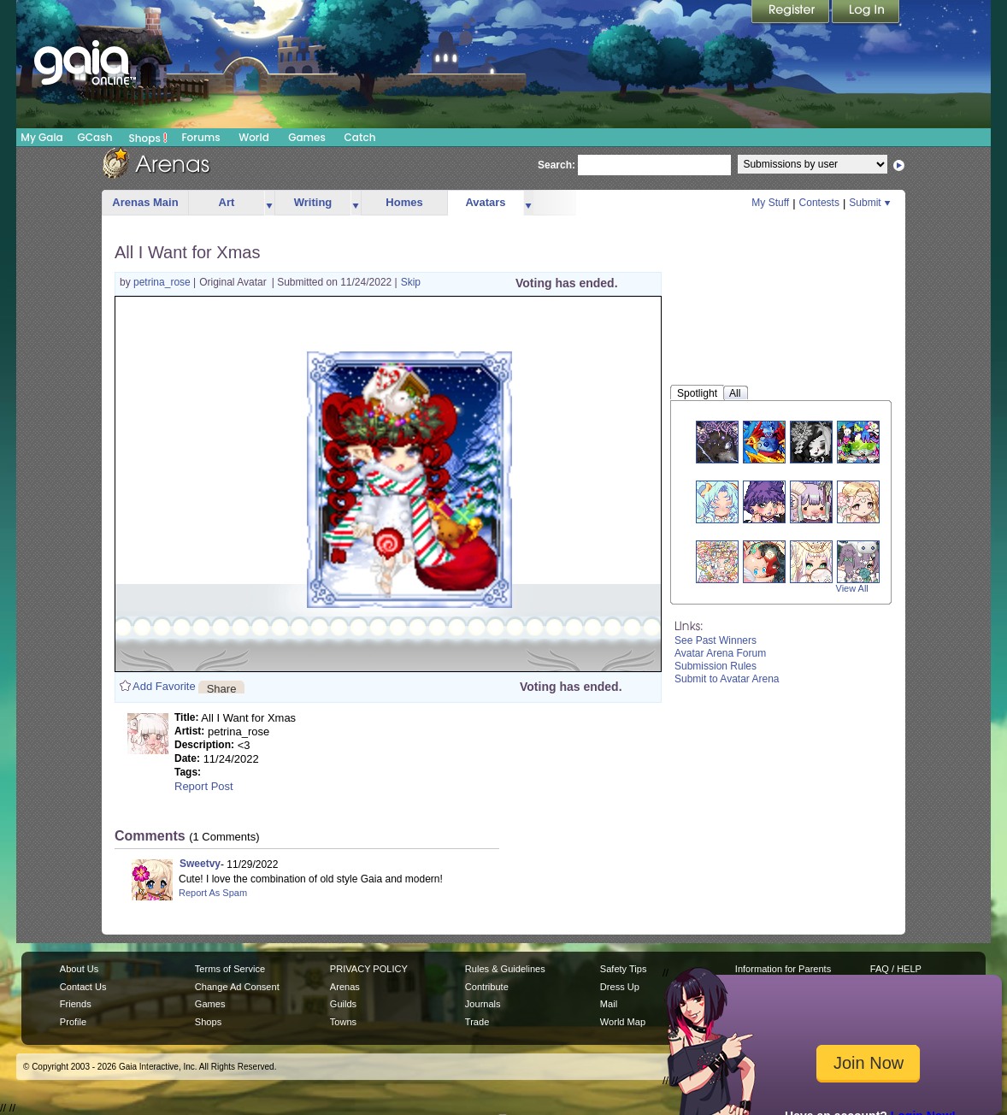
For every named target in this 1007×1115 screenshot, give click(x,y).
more (269, 203)
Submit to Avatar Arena (727, 679)
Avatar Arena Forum (720, 653)
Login (866, 13)
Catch (360, 137)
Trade (477, 1022)
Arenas (345, 987)
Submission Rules (715, 666)
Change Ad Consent (237, 987)
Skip (411, 282)
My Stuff (770, 203)
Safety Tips (623, 969)
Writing (313, 202)
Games (307, 137)
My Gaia (41, 137)
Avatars (485, 202)
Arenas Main (145, 202)
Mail (608, 1004)
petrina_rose (163, 282)
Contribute (487, 987)
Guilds (343, 1004)
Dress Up (619, 987)
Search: (556, 165)
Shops (148, 137)
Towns (343, 1022)
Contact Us (83, 987)
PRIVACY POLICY (369, 969)
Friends (75, 1004)
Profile (73, 1022)
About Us (79, 969)
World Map (622, 1022)
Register (791, 13)
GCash (95, 137)
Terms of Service (230, 969)
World (253, 137)
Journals (483, 1004)
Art (227, 202)
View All (852, 588)
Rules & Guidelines (505, 969)
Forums (200, 137)
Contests (819, 203)
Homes (404, 202)
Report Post (203, 786)
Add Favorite (164, 686)
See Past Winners (715, 640)
